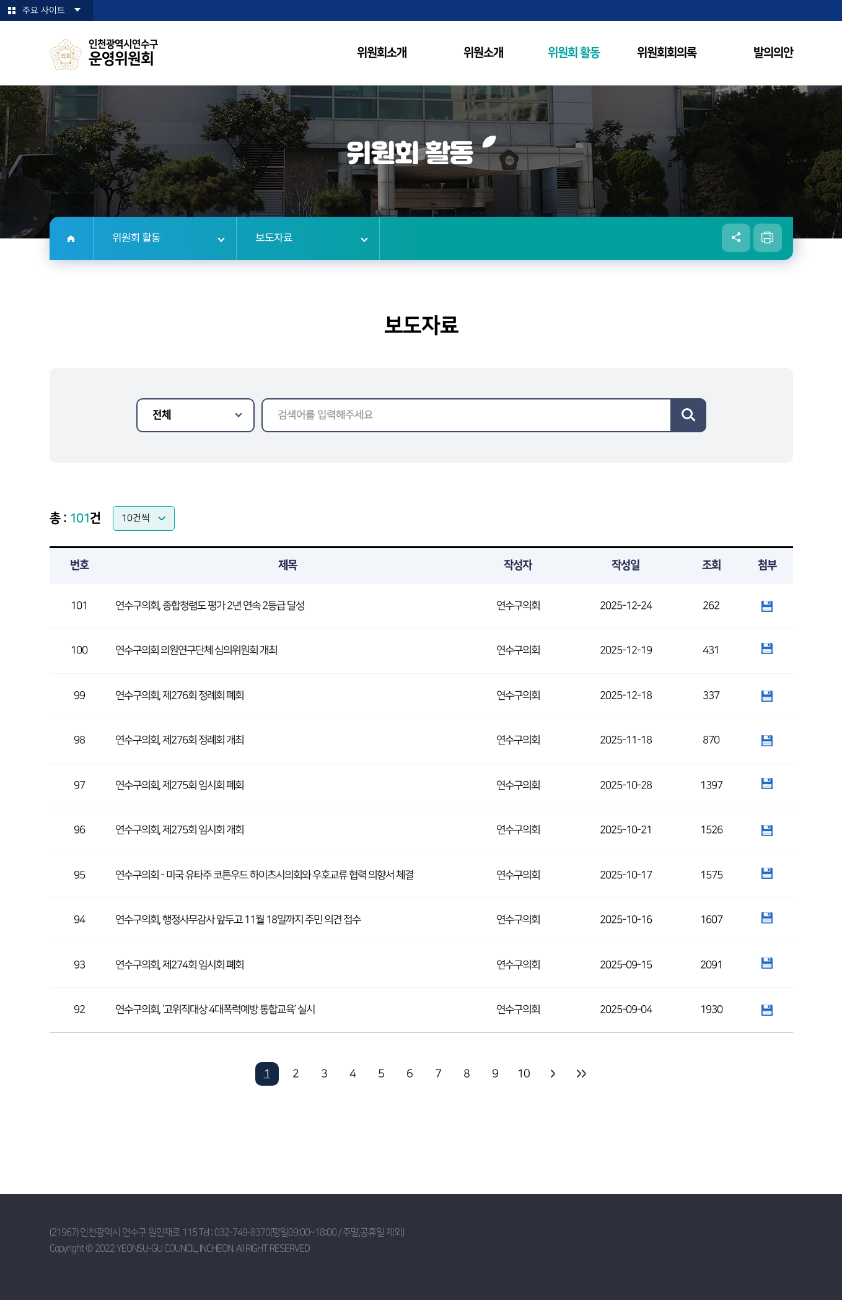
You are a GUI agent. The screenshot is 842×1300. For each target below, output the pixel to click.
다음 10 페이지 (552, 1074)
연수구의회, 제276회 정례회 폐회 (179, 695)
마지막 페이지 (580, 1074)
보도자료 (273, 238)
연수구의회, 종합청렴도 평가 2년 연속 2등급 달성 (209, 605)
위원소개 (483, 52)
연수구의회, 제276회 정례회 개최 (179, 740)
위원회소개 (381, 52)
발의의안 (773, 52)
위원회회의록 (666, 52)
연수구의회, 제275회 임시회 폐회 (179, 785)
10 (523, 1074)
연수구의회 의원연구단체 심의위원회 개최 (196, 650)
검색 (688, 415)
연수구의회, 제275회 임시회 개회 (179, 829)
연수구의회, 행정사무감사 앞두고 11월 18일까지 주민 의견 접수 (238, 919)
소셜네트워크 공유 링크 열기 (736, 238)
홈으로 (72, 238)
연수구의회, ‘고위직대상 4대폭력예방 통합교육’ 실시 (215, 1009)
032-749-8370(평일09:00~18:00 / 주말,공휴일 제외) (309, 1232)
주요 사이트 (43, 10)
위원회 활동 (574, 52)
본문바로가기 (0, 0)
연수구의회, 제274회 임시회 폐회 (179, 965)
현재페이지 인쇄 (767, 238)
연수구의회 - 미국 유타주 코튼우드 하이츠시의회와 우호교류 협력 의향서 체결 (264, 875)
